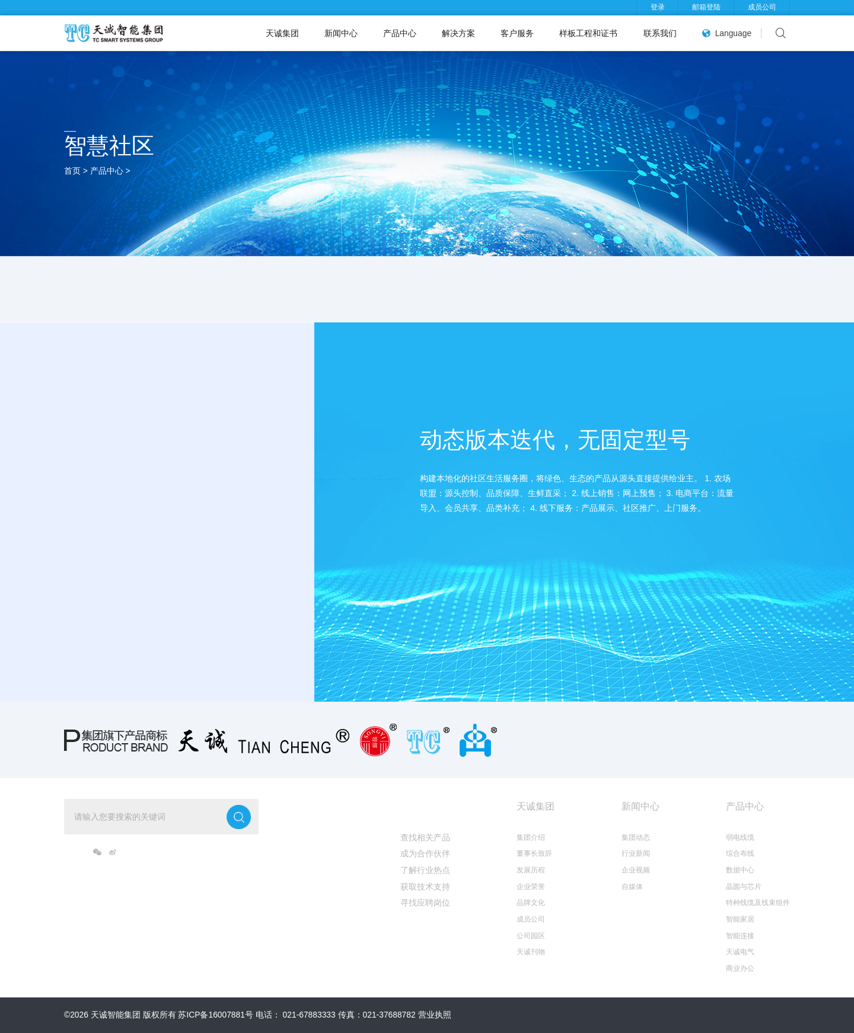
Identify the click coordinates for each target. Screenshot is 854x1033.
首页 (72, 170)
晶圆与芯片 (743, 886)
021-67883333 (309, 1014)
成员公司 (762, 7)
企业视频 (636, 870)
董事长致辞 (534, 853)
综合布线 (740, 853)
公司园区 (531, 936)
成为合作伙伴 (425, 853)
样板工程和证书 (588, 33)
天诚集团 (282, 33)
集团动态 (636, 837)
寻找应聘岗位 (425, 902)
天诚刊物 (531, 952)
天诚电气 (740, 952)
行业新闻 (636, 853)
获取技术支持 (425, 886)
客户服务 (517, 33)
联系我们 (660, 33)
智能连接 (740, 936)
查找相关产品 (425, 837)
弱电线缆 (740, 837)
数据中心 (740, 870)
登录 (658, 7)
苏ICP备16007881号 (215, 1014)
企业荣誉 (531, 886)
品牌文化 (531, 902)
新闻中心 (341, 33)
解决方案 (458, 33)
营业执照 (434, 1014)
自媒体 (632, 886)
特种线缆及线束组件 (758, 902)
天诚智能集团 (116, 1014)
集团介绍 (531, 837)
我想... (413, 806)
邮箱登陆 (706, 7)
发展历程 (531, 870)
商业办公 (740, 968)
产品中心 (399, 33)
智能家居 (740, 919)
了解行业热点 (425, 870)
